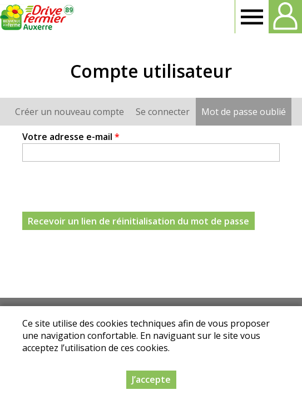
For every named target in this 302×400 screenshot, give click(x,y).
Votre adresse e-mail (71, 137)
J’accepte (151, 379)
